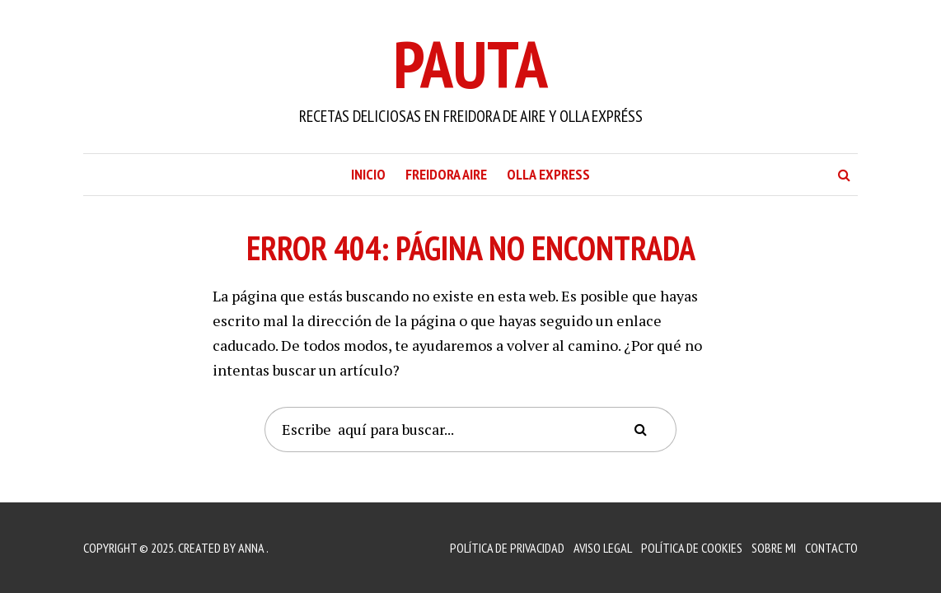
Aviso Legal (602, 547)
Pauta (470, 63)
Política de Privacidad (507, 547)
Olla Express (548, 174)
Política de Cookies (691, 547)
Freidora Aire (446, 174)
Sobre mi (773, 547)
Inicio (368, 174)
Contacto (831, 547)
